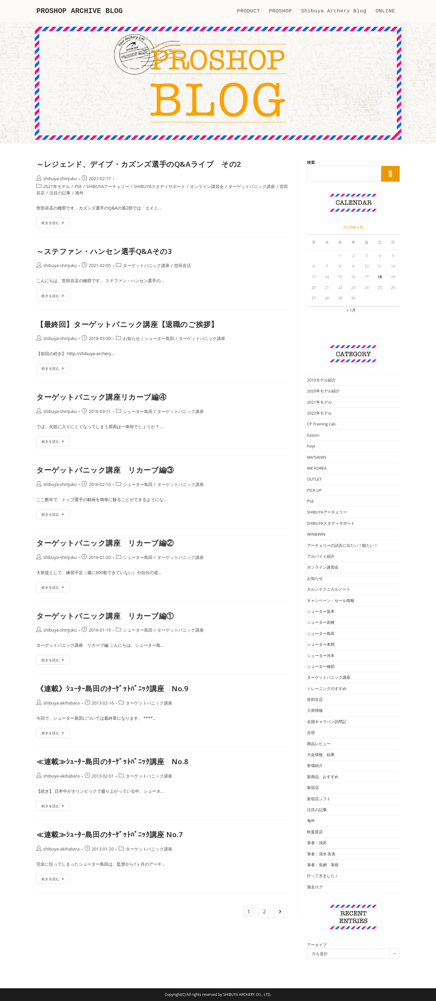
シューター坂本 (321, 611)
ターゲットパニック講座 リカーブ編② (105, 543)
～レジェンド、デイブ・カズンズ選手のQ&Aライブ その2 (138, 164)
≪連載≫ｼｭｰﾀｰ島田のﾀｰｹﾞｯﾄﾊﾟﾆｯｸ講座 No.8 (112, 761)
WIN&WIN (316, 534)
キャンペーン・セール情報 (330, 600)
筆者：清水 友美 (321, 854)
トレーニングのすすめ (326, 688)
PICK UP (314, 490)
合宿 (311, 732)
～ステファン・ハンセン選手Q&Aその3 (104, 251)
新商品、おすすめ (323, 776)
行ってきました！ (323, 875)
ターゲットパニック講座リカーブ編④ (101, 397)
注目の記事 (60, 193)
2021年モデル (56, 186)
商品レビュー (319, 743)
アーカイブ (317, 944)
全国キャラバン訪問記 (326, 721)
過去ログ (315, 887)
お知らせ (131, 338)
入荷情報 (315, 710)
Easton (313, 435)
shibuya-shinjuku (60, 178)
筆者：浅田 (317, 842)
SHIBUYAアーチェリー (107, 186)
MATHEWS (316, 457)
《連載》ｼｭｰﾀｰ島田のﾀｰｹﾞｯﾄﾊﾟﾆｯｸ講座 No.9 (112, 688)
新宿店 (313, 787)
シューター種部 (321, 666)
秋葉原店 (315, 831)
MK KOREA (317, 468)
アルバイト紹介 (321, 556)
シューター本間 (321, 644)
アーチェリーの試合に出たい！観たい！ (342, 545)
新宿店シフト (319, 798)
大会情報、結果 (321, 754)
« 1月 (351, 310)
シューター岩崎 (321, 622)
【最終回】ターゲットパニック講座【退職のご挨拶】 (127, 324)
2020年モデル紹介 (323, 391)
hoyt (311, 446)
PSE (78, 186)
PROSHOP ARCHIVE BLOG (80, 11)
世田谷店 (182, 265)
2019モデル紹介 (321, 380)
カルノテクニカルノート (328, 589)
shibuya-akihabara (61, 703)
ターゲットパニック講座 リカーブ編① (105, 616)
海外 (79, 193)
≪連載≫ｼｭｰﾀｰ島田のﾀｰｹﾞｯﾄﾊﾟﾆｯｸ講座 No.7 (109, 834)
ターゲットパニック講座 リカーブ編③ (105, 470)
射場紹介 (315, 765)
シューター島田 (159, 338)
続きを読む (55, 224)
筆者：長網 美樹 (323, 864)
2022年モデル (319, 413)
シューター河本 (321, 655)
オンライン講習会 (207, 186)
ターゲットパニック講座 (251, 186)
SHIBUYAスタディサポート (159, 186)
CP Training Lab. (321, 424)
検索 (311, 162)
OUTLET (314, 479)
